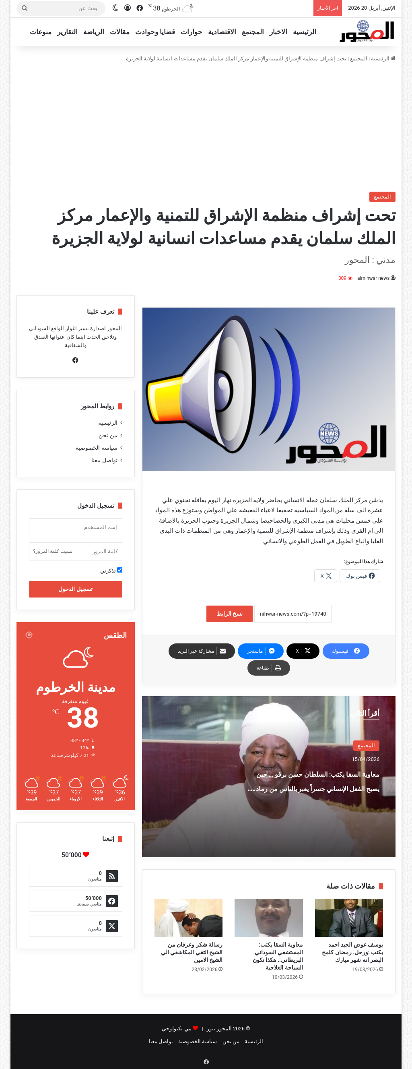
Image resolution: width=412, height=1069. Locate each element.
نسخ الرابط (229, 613)
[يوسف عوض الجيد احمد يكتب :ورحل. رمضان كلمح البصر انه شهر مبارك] (349, 918)
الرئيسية (304, 32)
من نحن (108, 435)
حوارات (191, 32)
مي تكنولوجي (176, 1029)
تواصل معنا (104, 460)
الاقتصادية (222, 32)
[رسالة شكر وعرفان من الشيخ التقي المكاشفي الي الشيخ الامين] (188, 918)
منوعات (41, 32)
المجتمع (253, 32)
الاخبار (278, 32)
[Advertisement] (206, 127)
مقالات (120, 32)
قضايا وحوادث (155, 32)
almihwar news (373, 278)
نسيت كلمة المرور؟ (52, 551)
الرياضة (93, 32)
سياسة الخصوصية (96, 448)
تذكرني (111, 570)
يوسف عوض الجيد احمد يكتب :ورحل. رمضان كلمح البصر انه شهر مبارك (352, 952)
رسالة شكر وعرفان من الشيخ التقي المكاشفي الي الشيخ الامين (191, 952)
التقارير (67, 32)
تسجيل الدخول (75, 589)
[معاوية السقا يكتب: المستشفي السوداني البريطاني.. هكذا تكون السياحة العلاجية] (269, 918)
